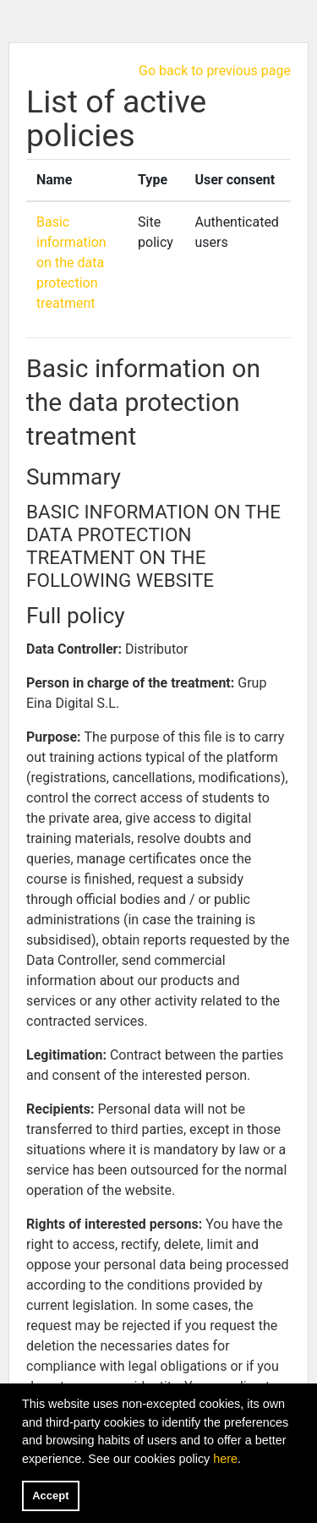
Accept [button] (50, 1495)
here (225, 1458)
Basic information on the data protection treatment (71, 262)
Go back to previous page (215, 71)
